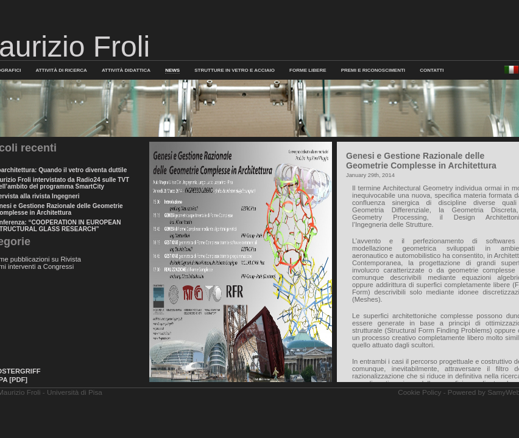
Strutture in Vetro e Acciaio (234, 70)
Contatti (431, 70)
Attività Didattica (126, 70)
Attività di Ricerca (61, 70)
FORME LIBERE (307, 70)
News (172, 70)
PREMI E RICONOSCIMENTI (373, 70)
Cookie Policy (419, 392)
